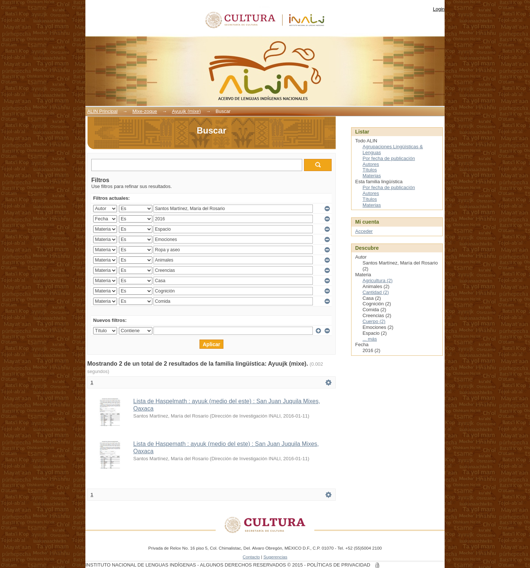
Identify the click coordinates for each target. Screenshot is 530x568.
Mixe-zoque (144, 111)
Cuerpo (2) (374, 321)
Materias (372, 175)
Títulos (370, 170)
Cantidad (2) (376, 292)
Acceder (364, 231)
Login (439, 9)
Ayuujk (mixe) (186, 111)
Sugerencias (275, 556)
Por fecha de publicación (389, 158)
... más (370, 339)
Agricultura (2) (378, 280)
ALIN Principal (102, 111)
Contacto (251, 556)
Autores (371, 164)
